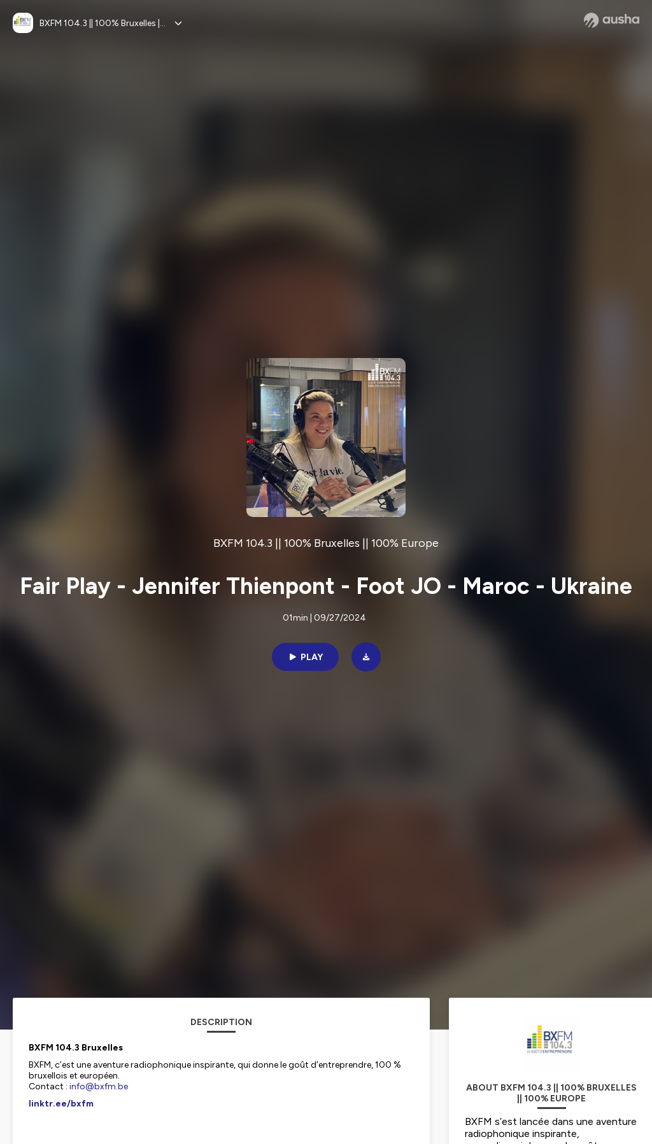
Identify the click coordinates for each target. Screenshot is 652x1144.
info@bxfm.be (98, 1086)
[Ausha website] (611, 20)
